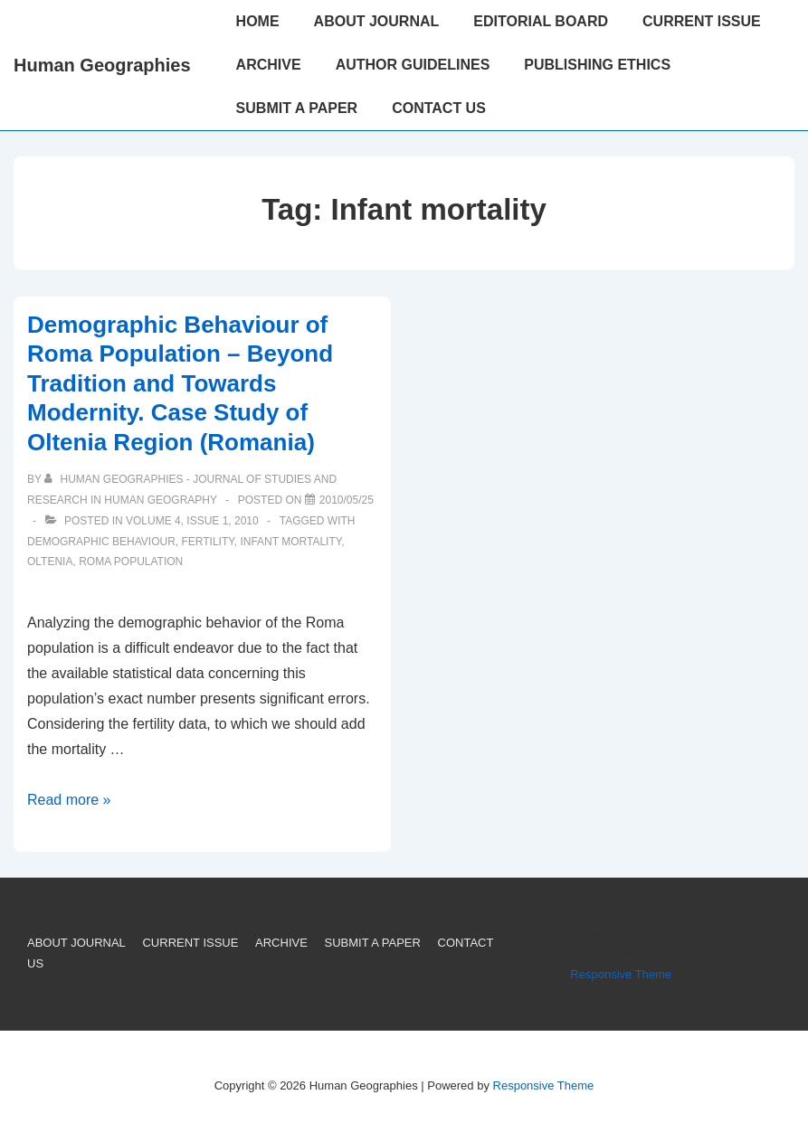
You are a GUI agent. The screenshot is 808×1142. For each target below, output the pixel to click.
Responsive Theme (620, 974)
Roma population (131, 561)
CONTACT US (439, 108)
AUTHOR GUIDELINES (413, 64)
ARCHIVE (268, 64)
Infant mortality (290, 541)
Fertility (207, 541)
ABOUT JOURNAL (377, 21)
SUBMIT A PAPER (297, 108)
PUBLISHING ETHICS (597, 64)
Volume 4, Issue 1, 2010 (192, 520)
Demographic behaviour (101, 541)
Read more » (69, 799)
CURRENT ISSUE (701, 21)
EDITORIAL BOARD (540, 21)
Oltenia (49, 561)
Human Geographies (102, 65)
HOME (258, 21)
